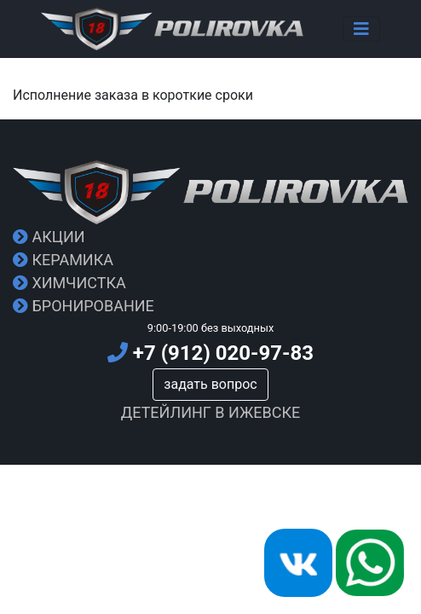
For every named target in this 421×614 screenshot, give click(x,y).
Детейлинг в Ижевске (211, 412)
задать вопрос (210, 384)
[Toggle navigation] (361, 29)
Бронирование (83, 306)
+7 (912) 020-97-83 (210, 353)
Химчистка (69, 283)
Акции (49, 237)
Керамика (63, 260)
